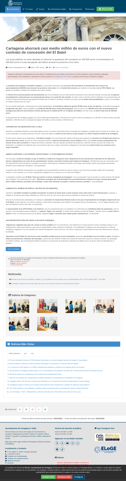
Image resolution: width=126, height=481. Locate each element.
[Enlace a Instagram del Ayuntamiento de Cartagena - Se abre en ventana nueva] (72, 443)
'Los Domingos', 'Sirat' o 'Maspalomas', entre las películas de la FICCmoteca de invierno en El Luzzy (45, 392)
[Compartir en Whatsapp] (38, 409)
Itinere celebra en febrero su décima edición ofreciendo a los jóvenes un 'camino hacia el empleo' (43, 364)
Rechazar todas (64, 477)
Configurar (78, 477)
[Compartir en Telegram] (45, 409)
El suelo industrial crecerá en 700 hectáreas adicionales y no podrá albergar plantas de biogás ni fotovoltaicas (48, 360)
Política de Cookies (43, 442)
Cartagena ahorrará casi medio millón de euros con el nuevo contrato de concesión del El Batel (45, 283)
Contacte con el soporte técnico (18, 458)
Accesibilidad (9, 444)
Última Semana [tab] (14, 353)
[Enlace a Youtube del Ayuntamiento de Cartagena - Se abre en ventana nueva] (67, 443)
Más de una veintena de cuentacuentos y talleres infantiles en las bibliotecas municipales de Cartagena (46, 378)
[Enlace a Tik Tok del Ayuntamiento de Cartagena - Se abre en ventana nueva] (62, 449)
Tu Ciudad (28, 9)
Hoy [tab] (32, 353)
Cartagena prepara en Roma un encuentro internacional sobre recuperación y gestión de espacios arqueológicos (49, 385)
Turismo (40, 9)
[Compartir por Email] (32, 409)
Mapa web (8, 442)
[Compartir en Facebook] (19, 409)
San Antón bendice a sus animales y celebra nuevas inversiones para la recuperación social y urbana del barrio (48, 388)
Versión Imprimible (60, 67)
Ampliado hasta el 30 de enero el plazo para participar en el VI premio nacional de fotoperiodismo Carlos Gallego (49, 381)
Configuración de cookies (63, 76)
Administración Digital (57, 9)
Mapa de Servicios (12, 461)
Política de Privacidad (29, 442)
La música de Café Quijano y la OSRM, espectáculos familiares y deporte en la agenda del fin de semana (46, 367)
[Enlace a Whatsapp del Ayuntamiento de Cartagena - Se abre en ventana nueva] (78, 443)
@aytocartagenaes (21, 263)
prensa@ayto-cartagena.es (21, 261)
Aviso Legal (17, 442)
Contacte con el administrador (17, 456)
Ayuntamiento (13, 9)
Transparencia (75, 9)
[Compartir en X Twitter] (26, 409)
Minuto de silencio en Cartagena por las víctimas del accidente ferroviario (35, 374)
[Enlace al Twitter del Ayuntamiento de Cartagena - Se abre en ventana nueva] (62, 443)
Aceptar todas (48, 477)
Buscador (90, 9)
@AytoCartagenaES (17, 265)
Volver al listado (13, 249)
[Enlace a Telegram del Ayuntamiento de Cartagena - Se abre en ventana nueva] (57, 449)
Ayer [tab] (25, 353)
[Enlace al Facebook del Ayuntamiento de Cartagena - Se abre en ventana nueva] (57, 443)
